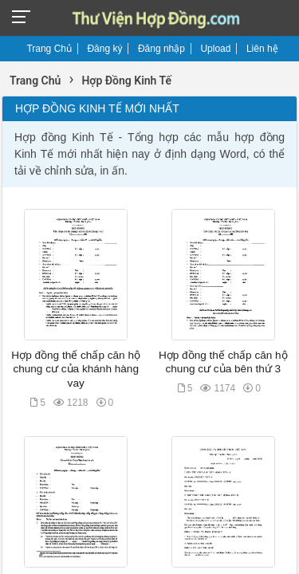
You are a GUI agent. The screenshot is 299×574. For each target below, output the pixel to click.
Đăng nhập (161, 48)
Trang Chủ (49, 48)
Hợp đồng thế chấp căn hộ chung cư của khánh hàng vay (75, 369)
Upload (215, 48)
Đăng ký (104, 48)
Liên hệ (262, 48)
